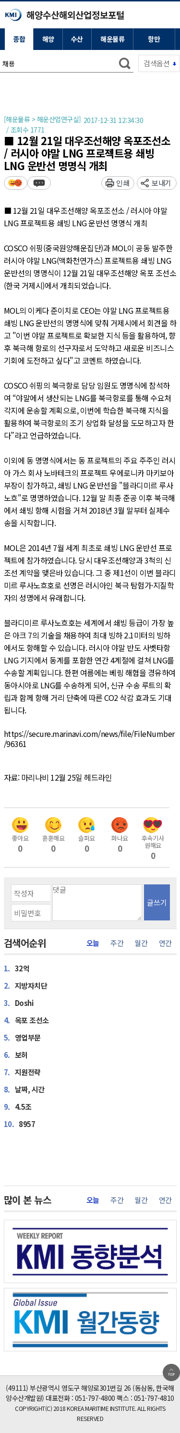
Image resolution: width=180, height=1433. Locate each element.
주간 (116, 943)
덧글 (39, 183)
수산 (77, 39)
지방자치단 (26, 985)
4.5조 (18, 1106)
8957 (20, 1123)
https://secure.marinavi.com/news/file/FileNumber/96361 (89, 739)
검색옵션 (156, 63)
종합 (19, 39)
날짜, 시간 (24, 1089)
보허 (16, 1054)
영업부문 (22, 1037)
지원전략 (22, 1072)
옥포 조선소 (26, 1020)
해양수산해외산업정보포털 (75, 14)
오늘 (92, 943)
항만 (154, 39)
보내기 (161, 183)
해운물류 (112, 39)
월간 (140, 943)
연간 (165, 943)
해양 (48, 39)
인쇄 (122, 183)
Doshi (19, 1002)
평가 (15, 183)
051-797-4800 (95, 1398)
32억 (17, 968)
